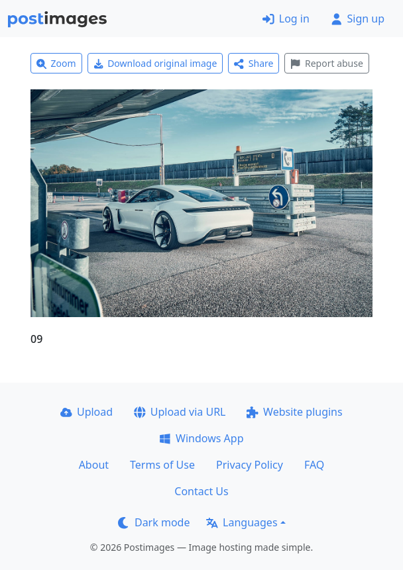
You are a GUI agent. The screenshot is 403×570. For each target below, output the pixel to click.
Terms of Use (162, 464)
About (94, 464)
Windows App (201, 438)
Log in (286, 18)
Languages (241, 522)
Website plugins (294, 411)
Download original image (155, 63)
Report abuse (326, 63)
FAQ (314, 464)
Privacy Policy (249, 464)
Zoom (56, 63)
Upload (86, 411)
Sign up (357, 18)
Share (253, 63)
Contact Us (201, 491)
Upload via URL (179, 411)
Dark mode (154, 522)
